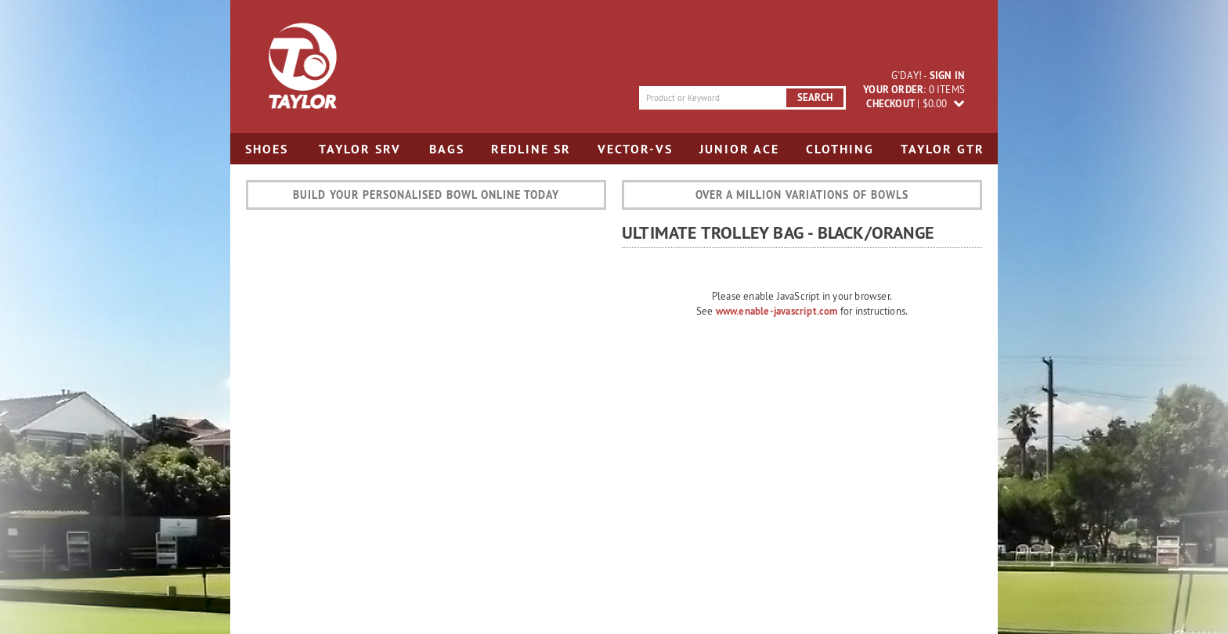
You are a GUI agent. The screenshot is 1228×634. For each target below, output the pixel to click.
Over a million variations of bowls (801, 195)
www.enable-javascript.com (777, 311)
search (815, 97)
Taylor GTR (942, 149)
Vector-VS (635, 149)
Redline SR (531, 149)
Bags (446, 149)
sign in (947, 75)
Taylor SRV (360, 149)
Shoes (266, 149)
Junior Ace (739, 149)
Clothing (840, 149)
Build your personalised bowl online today (426, 195)
